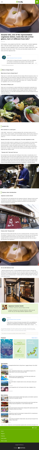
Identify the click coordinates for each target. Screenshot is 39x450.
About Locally (4, 440)
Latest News (3, 438)
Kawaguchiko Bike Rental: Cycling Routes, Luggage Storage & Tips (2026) (23, 365)
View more (34, 337)
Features (3, 436)
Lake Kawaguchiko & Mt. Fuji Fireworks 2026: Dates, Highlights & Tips (22, 387)
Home (2, 431)
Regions (3, 433)
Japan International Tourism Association (14, 319)
